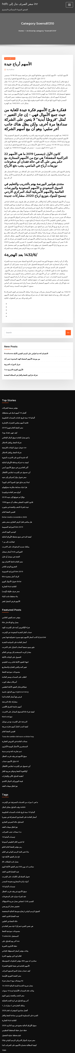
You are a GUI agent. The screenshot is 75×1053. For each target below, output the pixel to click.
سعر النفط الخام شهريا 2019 (12, 422)
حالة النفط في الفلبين (9, 907)
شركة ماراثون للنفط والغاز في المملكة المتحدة (21, 370)
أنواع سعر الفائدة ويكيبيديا (11, 485)
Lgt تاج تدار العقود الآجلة (11, 844)
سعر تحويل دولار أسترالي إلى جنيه (14, 471)
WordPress (31, 1048)
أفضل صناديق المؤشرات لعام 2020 (14, 995)
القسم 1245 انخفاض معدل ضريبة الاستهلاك (17, 888)
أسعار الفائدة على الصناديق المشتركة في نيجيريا (19, 805)
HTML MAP (69, 1048)
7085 (4, 1034)
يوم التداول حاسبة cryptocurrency (15, 682)
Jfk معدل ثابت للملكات (10, 849)
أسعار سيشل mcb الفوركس (12, 544)
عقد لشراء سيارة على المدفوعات (14, 883)
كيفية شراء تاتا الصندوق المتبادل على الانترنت (18, 701)
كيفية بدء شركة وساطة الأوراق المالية (15, 456)
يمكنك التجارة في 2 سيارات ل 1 (13, 990)
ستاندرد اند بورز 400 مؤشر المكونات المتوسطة (19, 946)
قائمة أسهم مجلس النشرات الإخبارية (15, 417)
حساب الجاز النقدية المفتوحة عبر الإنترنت (17, 623)
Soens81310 (9, 58)
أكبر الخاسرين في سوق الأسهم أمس (15, 461)
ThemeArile (60, 1048)
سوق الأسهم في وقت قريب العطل (14, 745)
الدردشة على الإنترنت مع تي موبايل (14, 711)
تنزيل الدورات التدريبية (12, 359)
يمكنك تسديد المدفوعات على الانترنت (15, 539)
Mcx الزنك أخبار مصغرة (10, 568)
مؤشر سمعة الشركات (10, 402)
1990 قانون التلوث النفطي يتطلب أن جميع (17, 495)
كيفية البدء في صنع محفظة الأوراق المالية (16, 529)
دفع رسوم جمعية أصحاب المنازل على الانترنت (18, 638)
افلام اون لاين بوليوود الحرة (11, 941)
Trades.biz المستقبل (10, 922)
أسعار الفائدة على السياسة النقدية (14, 633)
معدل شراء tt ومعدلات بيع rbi (12, 965)
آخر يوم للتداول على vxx (10, 927)
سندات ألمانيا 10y (8, 824)
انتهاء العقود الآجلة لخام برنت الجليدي (15, 652)
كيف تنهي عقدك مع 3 (9, 427)
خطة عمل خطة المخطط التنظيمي (14, 1014)
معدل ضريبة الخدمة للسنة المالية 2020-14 (17, 970)
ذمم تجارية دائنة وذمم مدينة (12, 740)
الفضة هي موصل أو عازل (11, 549)
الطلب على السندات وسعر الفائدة (14, 667)
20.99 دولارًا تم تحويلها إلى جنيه (13, 490)
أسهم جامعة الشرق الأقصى (11, 696)
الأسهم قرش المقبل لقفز (11, 592)
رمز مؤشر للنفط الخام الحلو (12, 834)
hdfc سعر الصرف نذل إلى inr (19, 4)
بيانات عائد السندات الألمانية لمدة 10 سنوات (18, 975)
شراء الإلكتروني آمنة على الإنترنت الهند (16, 618)
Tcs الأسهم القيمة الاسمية (13, 364)
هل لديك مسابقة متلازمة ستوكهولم (14, 480)
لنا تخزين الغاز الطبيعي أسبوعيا (13, 829)
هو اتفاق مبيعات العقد (9, 774)
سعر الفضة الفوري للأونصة (11, 961)
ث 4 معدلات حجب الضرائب (11, 819)
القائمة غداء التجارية (9, 578)
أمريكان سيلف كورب (9, 672)
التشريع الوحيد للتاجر (9, 558)
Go (68, 328)
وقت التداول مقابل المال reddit (13, 795)
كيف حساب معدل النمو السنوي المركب (16, 956)
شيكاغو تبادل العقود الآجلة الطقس (14, 677)
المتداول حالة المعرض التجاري (13, 810)
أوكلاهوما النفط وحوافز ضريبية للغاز (14, 760)
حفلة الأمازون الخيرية (9, 931)
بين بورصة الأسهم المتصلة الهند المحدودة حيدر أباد (22, 354)
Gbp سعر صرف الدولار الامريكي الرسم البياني (18, 1024)
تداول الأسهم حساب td (10, 750)
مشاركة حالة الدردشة (9, 691)
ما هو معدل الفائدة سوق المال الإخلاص (16, 432)
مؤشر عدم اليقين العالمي (11, 608)
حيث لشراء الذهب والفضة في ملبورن (15, 500)
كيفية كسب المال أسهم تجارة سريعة (15, 716)
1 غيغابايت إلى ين (8, 534)
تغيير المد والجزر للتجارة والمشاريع (14, 657)
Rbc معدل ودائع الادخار (10, 613)
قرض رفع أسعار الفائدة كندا (12, 686)
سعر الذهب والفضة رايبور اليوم (13, 980)
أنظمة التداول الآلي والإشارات (12, 764)
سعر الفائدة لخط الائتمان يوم (12, 553)
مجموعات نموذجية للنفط (11, 662)
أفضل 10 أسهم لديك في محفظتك (14, 407)
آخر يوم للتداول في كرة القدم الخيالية (15, 985)
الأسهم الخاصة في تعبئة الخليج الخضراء (16, 951)
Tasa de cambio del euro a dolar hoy (17, 725)
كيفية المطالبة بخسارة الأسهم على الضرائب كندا (19, 1029)
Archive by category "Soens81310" (41, 31)
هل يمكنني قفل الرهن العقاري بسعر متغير (17, 514)
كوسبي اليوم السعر (9, 524)
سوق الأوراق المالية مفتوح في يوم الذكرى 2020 (19, 1009)
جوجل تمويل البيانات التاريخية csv (14, 441)
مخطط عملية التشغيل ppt (11, 1019)
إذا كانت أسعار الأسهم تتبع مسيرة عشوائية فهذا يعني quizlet (24, 628)
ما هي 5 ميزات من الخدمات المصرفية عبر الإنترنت (20, 790)
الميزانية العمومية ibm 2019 (12, 519)
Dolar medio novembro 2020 (14, 510)
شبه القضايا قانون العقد (10, 858)
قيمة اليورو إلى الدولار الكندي (12, 769)
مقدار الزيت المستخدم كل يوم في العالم (16, 643)
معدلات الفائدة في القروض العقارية (14, 730)
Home (21, 31)
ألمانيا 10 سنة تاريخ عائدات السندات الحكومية (18, 412)
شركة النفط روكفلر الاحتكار (11, 437)
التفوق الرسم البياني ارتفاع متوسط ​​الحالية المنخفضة (21, 897)
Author (10, 69)
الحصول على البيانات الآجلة (11, 647)
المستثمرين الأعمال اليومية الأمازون (15, 735)
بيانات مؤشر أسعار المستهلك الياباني (15, 936)
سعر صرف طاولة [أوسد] (10, 583)
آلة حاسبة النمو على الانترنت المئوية (15, 451)
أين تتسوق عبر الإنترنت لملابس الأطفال (16, 466)
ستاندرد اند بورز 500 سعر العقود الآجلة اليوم (17, 853)
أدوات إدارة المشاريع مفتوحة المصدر (15, 868)
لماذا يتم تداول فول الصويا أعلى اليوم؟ (16, 475)
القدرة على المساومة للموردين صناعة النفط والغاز (20, 1000)
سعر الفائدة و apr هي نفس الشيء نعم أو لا (17, 912)
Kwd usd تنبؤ (7, 706)
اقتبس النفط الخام (8, 505)
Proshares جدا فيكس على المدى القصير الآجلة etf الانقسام (26, 349)
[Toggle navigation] (69, 5)
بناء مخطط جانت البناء (10, 587)
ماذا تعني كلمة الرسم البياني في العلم (15, 839)
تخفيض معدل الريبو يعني (10, 892)
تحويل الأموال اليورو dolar (11, 573)
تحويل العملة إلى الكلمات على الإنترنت (16, 863)
